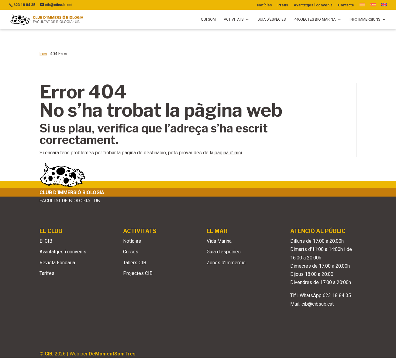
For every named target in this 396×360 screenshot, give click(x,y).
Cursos (130, 232)
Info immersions (365, 19)
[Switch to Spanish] (373, 6)
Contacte (346, 5)
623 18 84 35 (337, 276)
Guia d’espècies (271, 19)
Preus (282, 5)
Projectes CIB (138, 254)
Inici (43, 34)
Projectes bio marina (315, 19)
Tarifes (47, 254)
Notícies (264, 5)
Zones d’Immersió (226, 243)
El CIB (46, 222)
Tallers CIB (134, 243)
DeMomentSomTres (112, 334)
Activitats (233, 19)
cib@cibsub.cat (317, 284)
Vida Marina (219, 222)
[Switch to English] (384, 6)
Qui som (208, 19)
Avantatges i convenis (313, 5)
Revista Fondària (57, 243)
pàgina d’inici (228, 133)
